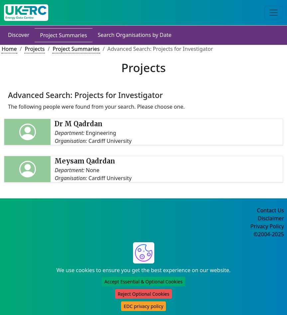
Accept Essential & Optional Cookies (143, 281)
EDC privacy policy (143, 306)
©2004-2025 (268, 234)
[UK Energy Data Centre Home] (26, 13)
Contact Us (270, 210)
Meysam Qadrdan (85, 161)
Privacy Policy (267, 226)
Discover (18, 35)
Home (9, 48)
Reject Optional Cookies (143, 294)
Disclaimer (271, 218)
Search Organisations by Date (135, 35)
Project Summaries (63, 35)
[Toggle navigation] (273, 12)
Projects (35, 48)
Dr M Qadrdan (78, 124)
